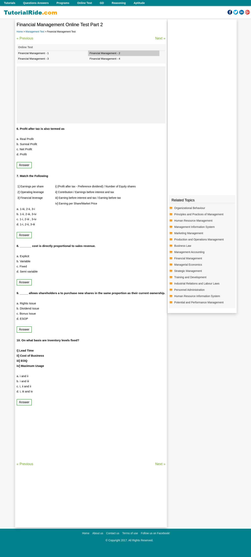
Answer (24, 165)
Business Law (182, 245)
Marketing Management (188, 233)
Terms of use (130, 533)
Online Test (84, 3)
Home (20, 31)
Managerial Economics (188, 264)
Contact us (112, 533)
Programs (62, 3)
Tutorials (9, 3)
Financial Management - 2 (105, 53)
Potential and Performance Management (199, 302)
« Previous (25, 38)
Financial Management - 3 (33, 58)
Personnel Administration (189, 289)
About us (97, 533)
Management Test (35, 31)
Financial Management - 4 (105, 58)
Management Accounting (189, 252)
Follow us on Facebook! (155, 533)
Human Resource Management (193, 220)
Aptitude (139, 3)
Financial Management (188, 258)
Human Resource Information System (197, 296)
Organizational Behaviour (189, 208)
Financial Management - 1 (33, 53)
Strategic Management (188, 271)
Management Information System (194, 226)
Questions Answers (36, 3)
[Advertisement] (91, 94)
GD (102, 3)
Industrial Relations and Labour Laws (196, 283)
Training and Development (190, 277)
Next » (160, 38)
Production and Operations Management (199, 239)
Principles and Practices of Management (199, 214)
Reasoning (119, 3)
